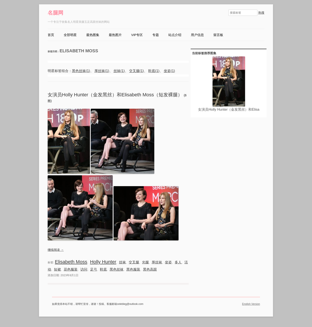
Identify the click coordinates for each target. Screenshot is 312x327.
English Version (251, 304)
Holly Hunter (103, 262)
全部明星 (70, 35)
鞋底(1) (153, 71)
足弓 (93, 269)
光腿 (145, 262)
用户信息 (197, 35)
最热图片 (115, 35)
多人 (178, 262)
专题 (155, 35)
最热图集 (92, 35)
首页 (51, 35)
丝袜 (122, 262)
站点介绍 (174, 35)
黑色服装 (133, 269)
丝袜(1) (119, 71)
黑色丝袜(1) (81, 71)
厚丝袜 (157, 262)
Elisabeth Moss (71, 262)
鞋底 (103, 269)
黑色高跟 (150, 269)
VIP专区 (137, 35)
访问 (83, 269)
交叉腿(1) (136, 71)
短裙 (57, 269)
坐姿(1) (169, 71)
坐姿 (168, 262)
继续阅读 (56, 249)
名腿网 (55, 13)
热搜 (261, 12)
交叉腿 (134, 262)
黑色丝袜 (117, 269)
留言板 (218, 35)
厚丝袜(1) (101, 71)
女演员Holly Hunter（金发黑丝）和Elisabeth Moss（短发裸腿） (116, 94)
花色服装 (71, 269)
